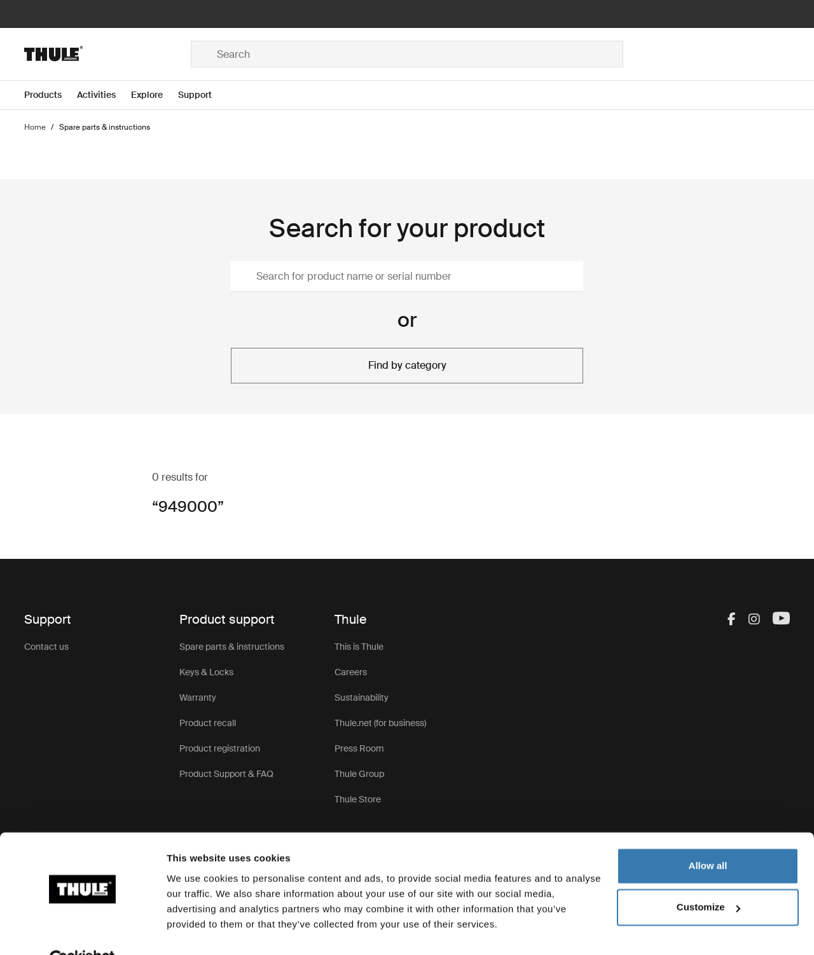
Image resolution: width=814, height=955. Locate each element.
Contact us (46, 646)
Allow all (708, 836)
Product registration (219, 748)
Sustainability (362, 697)
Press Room (359, 748)
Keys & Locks (206, 672)
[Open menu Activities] (104, 95)
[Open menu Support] (202, 95)
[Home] (107, 54)
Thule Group (359, 774)
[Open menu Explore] (154, 95)
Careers (351, 672)
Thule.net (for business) (380, 723)
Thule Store (358, 799)
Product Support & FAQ (226, 774)
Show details (196, 929)
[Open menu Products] (50, 95)
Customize (708, 877)
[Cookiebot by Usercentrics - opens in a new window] (82, 930)
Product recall (207, 723)
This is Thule (359, 646)
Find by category (407, 365)
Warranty (197, 697)
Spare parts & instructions (231, 646)
